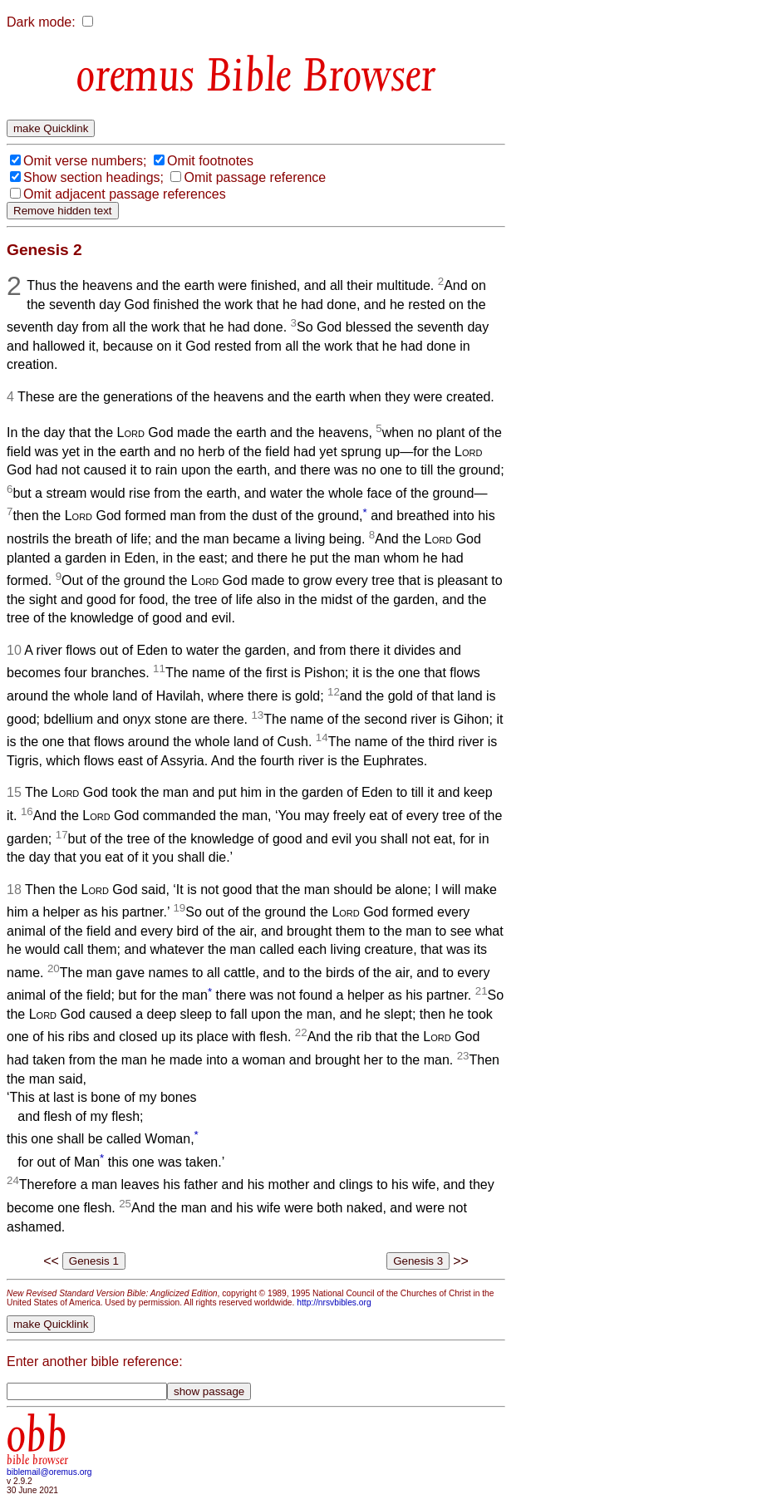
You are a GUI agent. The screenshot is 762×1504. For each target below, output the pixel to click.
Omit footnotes (210, 161)
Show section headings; (93, 177)
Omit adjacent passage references (124, 194)
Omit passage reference (255, 177)
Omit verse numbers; (84, 161)
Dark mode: (41, 22)
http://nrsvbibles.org (334, 1302)
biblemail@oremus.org (49, 1472)
